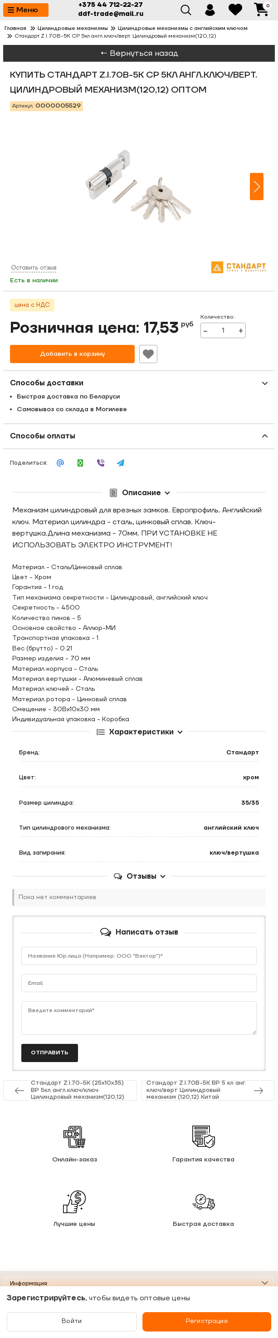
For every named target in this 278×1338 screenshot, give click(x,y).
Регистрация (206, 1322)
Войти (72, 1322)
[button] (256, 186)
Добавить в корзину (72, 354)
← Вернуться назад (139, 53)
